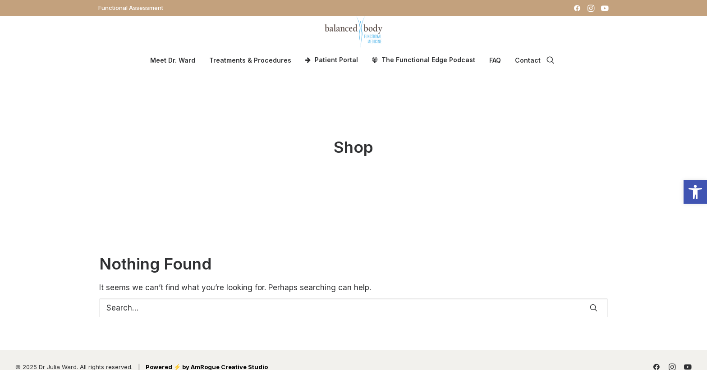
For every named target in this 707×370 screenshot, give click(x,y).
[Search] (353, 302)
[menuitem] (130, 7)
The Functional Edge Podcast (428, 60)
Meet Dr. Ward (172, 60)
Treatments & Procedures (250, 60)
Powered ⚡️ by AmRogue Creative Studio (207, 361)
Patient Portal (336, 60)
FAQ (495, 60)
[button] (577, 8)
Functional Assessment (130, 7)
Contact (528, 60)
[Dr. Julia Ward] (353, 32)
